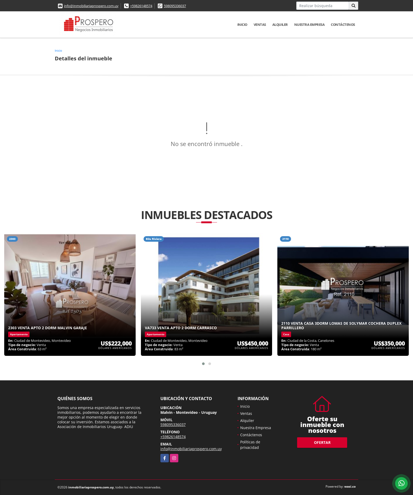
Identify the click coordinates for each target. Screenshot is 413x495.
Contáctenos (343, 24)
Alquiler (280, 24)
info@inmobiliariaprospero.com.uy (91, 5)
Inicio (242, 24)
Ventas (260, 24)
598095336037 (175, 5)
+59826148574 (141, 5)
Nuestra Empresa (309, 24)
